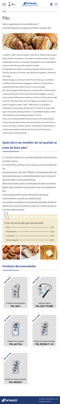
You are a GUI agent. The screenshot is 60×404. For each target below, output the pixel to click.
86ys (30, 4)
